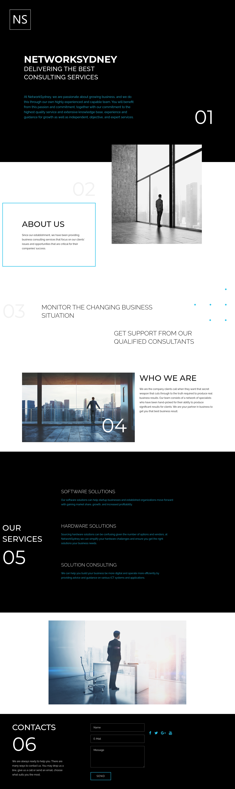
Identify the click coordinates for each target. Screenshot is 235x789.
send (101, 776)
